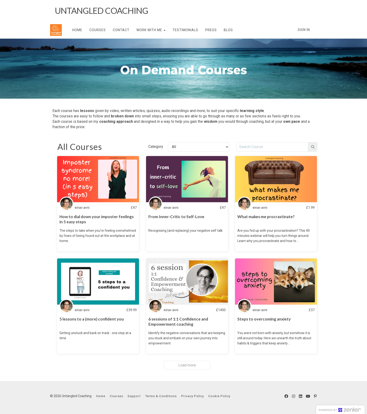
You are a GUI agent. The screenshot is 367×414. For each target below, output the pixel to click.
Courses (116, 396)
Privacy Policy (192, 396)
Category (155, 146)
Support (134, 396)
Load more (187, 365)
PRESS (211, 30)
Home (100, 396)
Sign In (304, 30)
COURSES (97, 30)
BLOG (228, 30)
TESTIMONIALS (185, 30)
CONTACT (121, 30)
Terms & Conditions (161, 396)
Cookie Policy (219, 396)
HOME (77, 30)
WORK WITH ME (150, 30)
